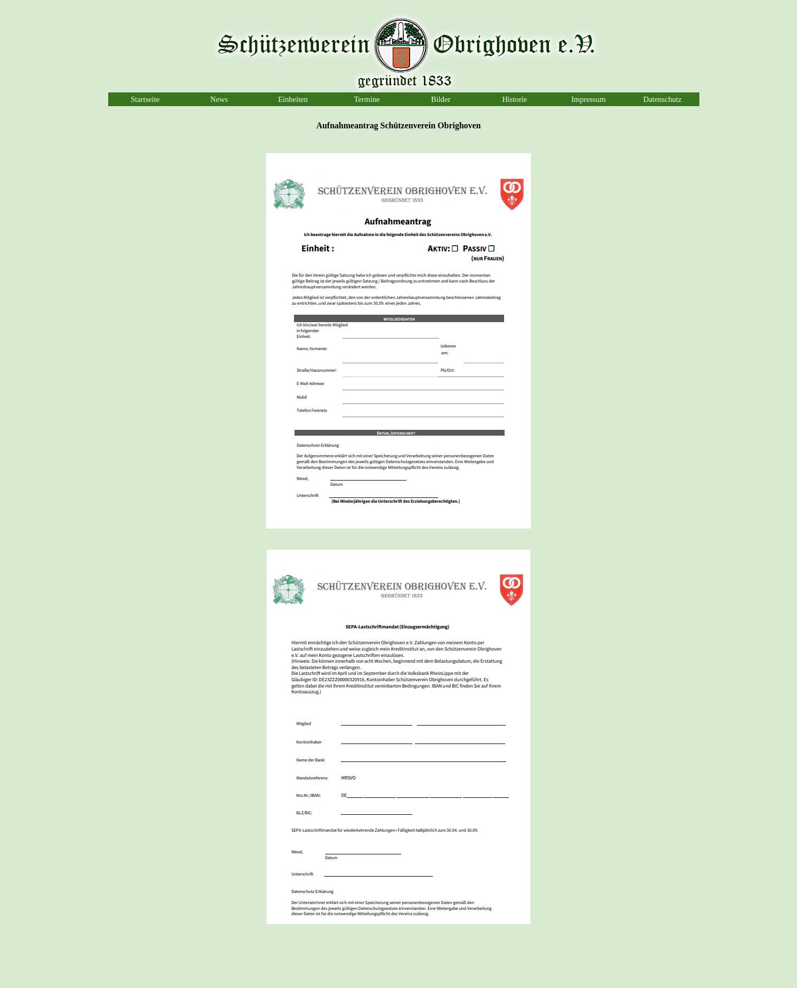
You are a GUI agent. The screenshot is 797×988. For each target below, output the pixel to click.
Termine (367, 99)
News (218, 99)
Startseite (145, 99)
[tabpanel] (398, 125)
